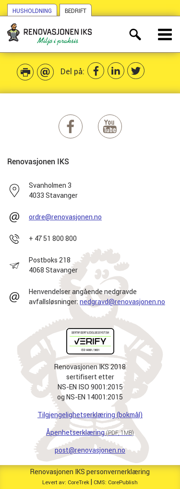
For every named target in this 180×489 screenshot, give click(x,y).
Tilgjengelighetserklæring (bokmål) (90, 414)
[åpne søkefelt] (135, 34)
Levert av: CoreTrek (65, 482)
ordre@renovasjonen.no (65, 217)
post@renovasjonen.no (90, 450)
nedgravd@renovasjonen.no (122, 301)
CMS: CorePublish (116, 482)
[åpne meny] (165, 34)
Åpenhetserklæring (90, 432)
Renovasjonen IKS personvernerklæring (90, 471)
